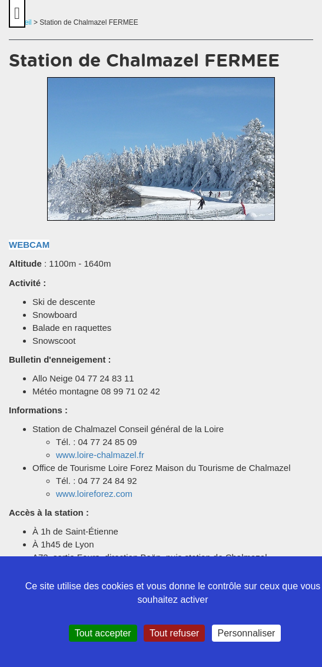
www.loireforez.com (94, 494)
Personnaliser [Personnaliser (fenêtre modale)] (246, 633)
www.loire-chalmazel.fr (100, 455)
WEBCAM (29, 245)
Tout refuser (174, 633)
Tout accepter (103, 633)
